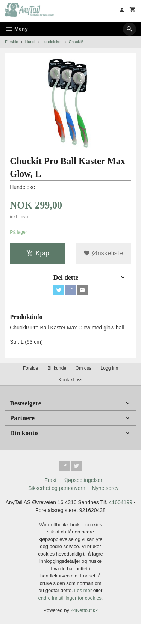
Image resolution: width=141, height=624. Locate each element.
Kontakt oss (70, 379)
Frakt (50, 480)
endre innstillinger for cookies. (70, 598)
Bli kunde (56, 368)
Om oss (83, 368)
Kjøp (37, 253)
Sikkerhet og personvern (56, 488)
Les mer (83, 590)
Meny (16, 29)
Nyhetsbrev (105, 488)
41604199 (120, 502)
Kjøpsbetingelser (82, 480)
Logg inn (109, 368)
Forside (11, 41)
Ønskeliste (103, 253)
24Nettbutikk (84, 610)
